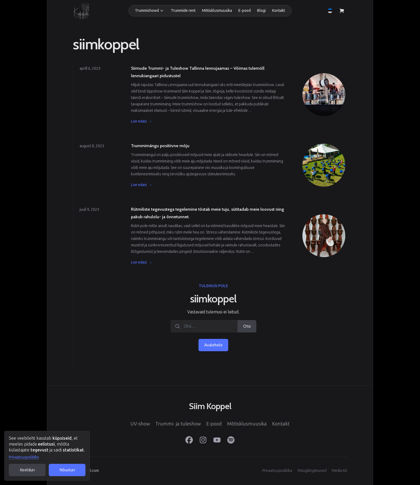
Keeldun (27, 469)
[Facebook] (189, 440)
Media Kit (339, 470)
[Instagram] (203, 440)
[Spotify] (231, 440)
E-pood (244, 10)
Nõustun (67, 469)
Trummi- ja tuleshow (178, 424)
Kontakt (278, 10)
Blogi (261, 10)
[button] (150, 10)
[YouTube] (217, 440)
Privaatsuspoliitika (24, 457)
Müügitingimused (312, 470)
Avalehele (213, 344)
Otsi (247, 326)
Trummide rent (183, 10)
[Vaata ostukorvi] (341, 10)
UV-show (140, 424)
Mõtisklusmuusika (217, 10)
